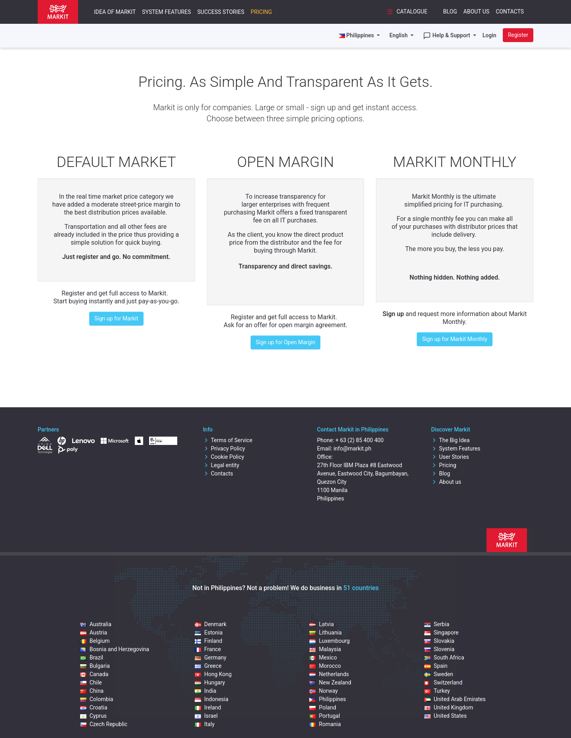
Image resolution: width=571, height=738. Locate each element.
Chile (91, 682)
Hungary (210, 682)
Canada (94, 674)
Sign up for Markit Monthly (454, 339)
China (92, 691)
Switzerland (443, 682)
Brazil (91, 657)
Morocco (325, 666)
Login (489, 35)
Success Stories (220, 12)
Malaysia (325, 649)
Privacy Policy (224, 448)
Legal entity (221, 465)
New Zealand (330, 682)
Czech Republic (104, 724)
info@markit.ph (352, 448)
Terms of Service (228, 440)
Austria (93, 632)
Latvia (321, 624)
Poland (322, 707)
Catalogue (406, 12)
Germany (210, 657)
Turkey (437, 691)
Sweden (438, 674)
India (205, 691)
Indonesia (211, 699)
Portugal (324, 716)
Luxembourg (329, 641)
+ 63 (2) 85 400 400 (359, 440)
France (208, 649)
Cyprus (93, 716)
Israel (206, 716)
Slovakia (439, 641)
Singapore (441, 632)
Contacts (510, 11)
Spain (436, 666)
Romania (325, 724)
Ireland (208, 707)
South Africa (444, 657)
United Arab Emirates (455, 699)
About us (446, 482)
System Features (166, 12)
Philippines (327, 699)
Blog (450, 11)
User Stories (450, 457)
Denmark (210, 624)
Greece (208, 666)
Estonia (208, 632)
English (399, 35)
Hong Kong (213, 674)
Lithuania (325, 632)
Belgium (95, 641)
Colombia (96, 699)
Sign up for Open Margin (285, 342)
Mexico (323, 657)
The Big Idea (450, 440)
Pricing (261, 12)
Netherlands (329, 674)
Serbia (436, 624)
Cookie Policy (223, 457)
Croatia (93, 707)
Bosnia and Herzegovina (114, 649)
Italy (205, 724)
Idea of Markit (115, 12)
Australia (95, 624)
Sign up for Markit (116, 318)
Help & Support (447, 36)
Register (518, 35)
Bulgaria (95, 666)
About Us (477, 11)
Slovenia (439, 649)
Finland (208, 641)
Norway (323, 691)
